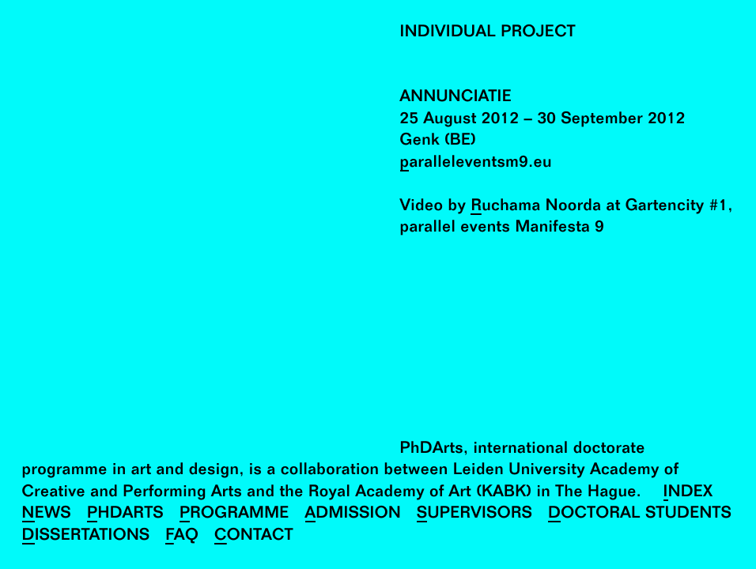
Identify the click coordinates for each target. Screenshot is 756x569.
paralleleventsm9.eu (476, 163)
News (46, 514)
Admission (353, 514)
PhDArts (125, 514)
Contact (253, 536)
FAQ (181, 536)
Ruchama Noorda (536, 206)
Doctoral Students (639, 514)
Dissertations (86, 536)
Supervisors (474, 514)
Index (688, 492)
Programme (234, 514)
